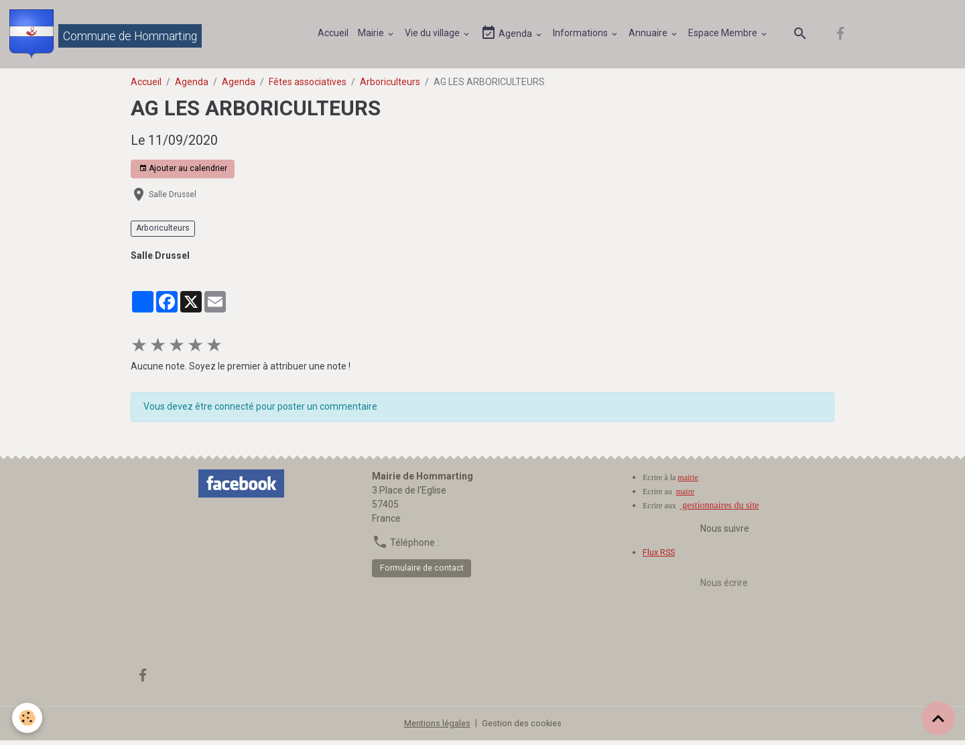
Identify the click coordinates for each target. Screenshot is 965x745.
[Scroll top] (938, 718)
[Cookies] (28, 717)
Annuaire (651, 35)
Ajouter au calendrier (183, 174)
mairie (688, 482)
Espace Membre (725, 35)
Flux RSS (661, 556)
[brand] (107, 36)
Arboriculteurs (390, 86)
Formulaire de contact (422, 572)
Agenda (509, 36)
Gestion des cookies (524, 727)
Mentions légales (435, 727)
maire (685, 496)
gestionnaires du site (719, 510)
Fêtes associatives (307, 86)
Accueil (335, 35)
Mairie (374, 35)
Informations (583, 35)
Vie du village (435, 35)
